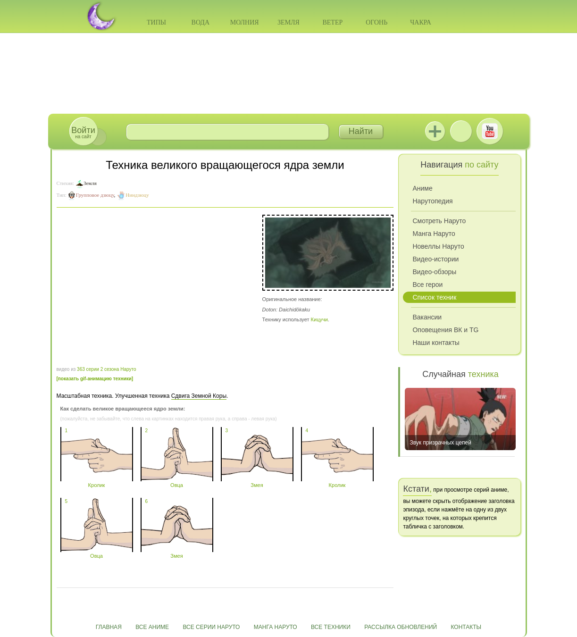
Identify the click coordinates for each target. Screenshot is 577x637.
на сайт (83, 132)
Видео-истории (435, 259)
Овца (177, 482)
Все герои (427, 284)
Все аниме (152, 627)
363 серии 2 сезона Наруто (106, 369)
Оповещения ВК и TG (445, 330)
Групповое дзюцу (95, 195)
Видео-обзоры (434, 272)
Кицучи (319, 319)
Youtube (490, 131)
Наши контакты (435, 342)
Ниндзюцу (137, 195)
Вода (200, 22)
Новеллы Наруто (438, 246)
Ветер (332, 22)
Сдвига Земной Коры (198, 396)
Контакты (466, 627)
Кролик (96, 482)
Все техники (331, 627)
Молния (244, 22)
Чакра (420, 22)
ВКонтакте (461, 131)
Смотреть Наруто (439, 221)
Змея (257, 482)
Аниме (422, 188)
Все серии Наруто (211, 627)
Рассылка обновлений (400, 627)
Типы (156, 22)
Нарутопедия (432, 201)
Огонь (376, 22)
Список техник (434, 297)
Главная (109, 627)
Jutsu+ (435, 131)
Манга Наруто (433, 233)
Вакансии (427, 317)
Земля (288, 22)
